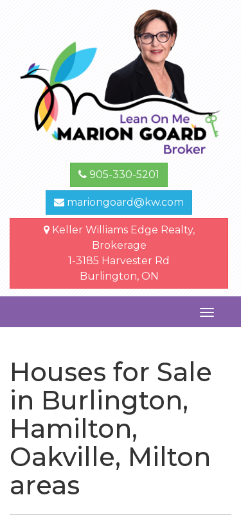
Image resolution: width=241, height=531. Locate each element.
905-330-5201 (118, 174)
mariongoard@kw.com (119, 202)
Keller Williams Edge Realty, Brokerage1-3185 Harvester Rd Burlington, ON (119, 253)
